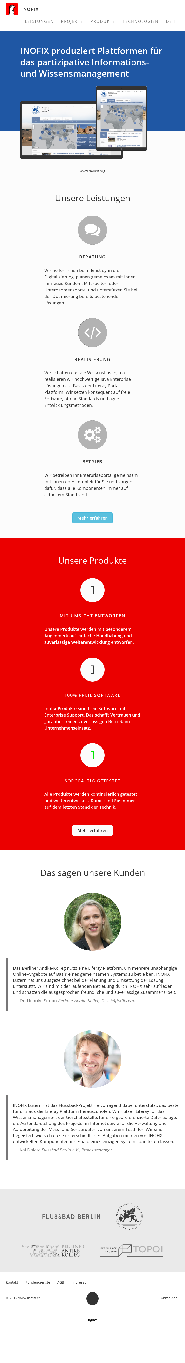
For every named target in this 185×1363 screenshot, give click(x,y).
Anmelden (169, 1298)
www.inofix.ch (29, 1298)
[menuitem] (39, 21)
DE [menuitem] (169, 21)
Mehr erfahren (92, 518)
